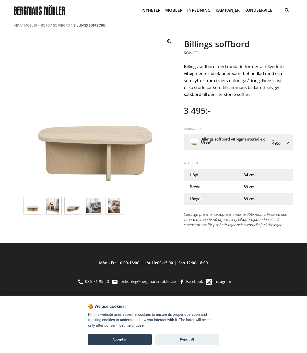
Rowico (191, 53)
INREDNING (199, 10)
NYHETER (151, 10)
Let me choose (131, 325)
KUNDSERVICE (258, 10)
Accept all (120, 339)
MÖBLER (173, 10)
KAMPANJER (228, 10)
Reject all (187, 339)
